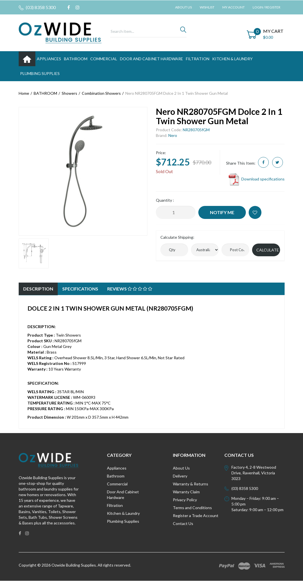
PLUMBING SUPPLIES (40, 73)
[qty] (174, 250)
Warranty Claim (186, 491)
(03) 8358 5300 (37, 7)
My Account (233, 7)
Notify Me (222, 212)
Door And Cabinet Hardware (123, 494)
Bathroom (115, 476)
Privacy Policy (185, 499)
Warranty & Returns (190, 483)
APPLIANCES (49, 58)
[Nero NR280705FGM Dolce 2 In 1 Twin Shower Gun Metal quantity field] (175, 212)
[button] (255, 212)
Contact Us (183, 523)
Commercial (103, 58)
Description (38, 288)
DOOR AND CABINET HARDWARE (151, 58)
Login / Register (266, 7)
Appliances (116, 468)
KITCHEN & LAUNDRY (232, 58)
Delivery (180, 476)
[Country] (205, 250)
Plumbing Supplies (123, 521)
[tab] (38, 289)
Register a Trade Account (195, 515)
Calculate (267, 250)
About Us (183, 7)
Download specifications (256, 179)
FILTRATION (197, 58)
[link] (69, 7)
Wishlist (207, 7)
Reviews (129, 288)
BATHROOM (75, 58)
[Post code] (235, 250)
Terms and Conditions (192, 507)
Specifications (80, 288)
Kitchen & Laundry (123, 513)
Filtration (115, 505)
